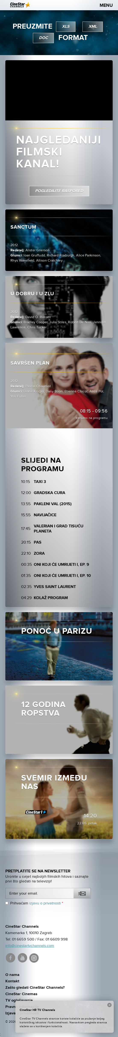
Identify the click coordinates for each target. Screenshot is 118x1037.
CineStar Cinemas (21, 994)
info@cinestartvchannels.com (29, 945)
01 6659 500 (23, 939)
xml (92, 26)
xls (65, 26)
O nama (12, 975)
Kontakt (12, 981)
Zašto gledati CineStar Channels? (35, 987)
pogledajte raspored (59, 191)
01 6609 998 (57, 939)
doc (43, 37)
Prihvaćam (34, 903)
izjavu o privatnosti (45, 903)
